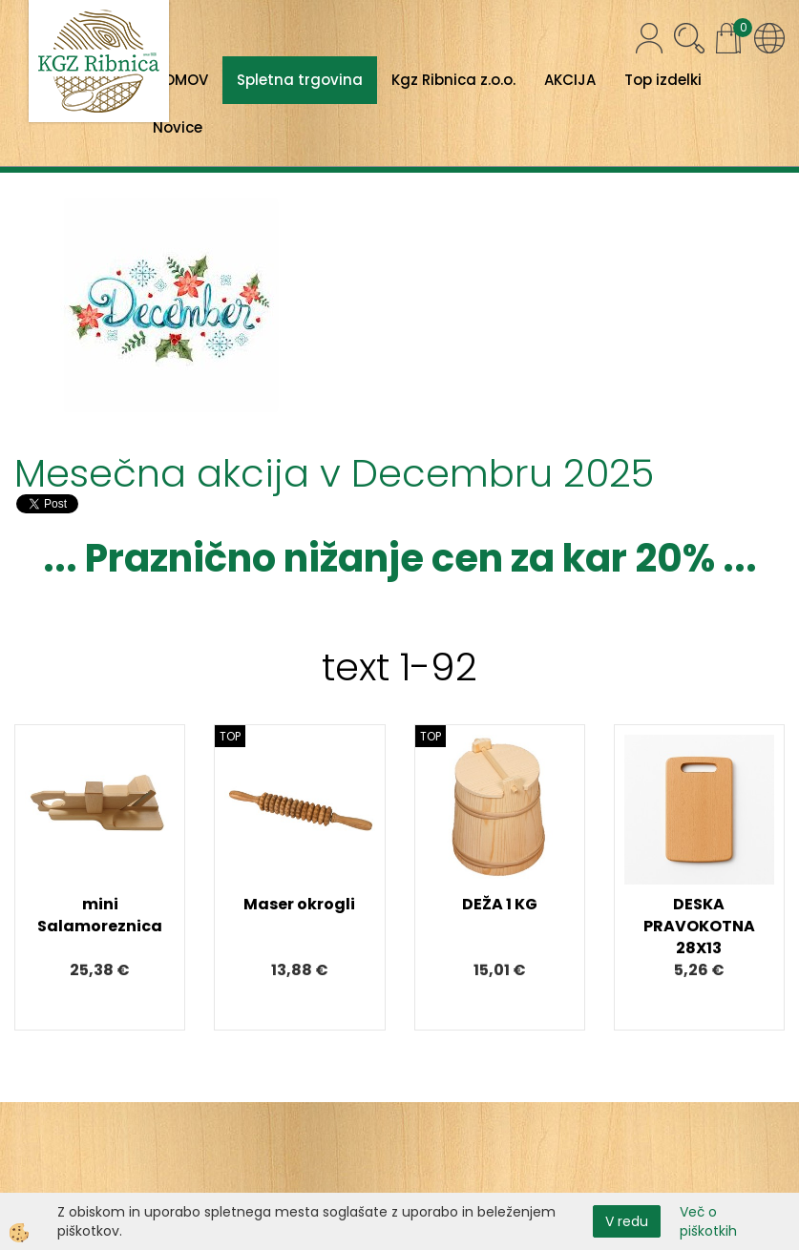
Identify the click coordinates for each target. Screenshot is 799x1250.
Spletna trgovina (300, 80)
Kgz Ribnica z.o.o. (453, 80)
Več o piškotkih (708, 1221)
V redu (626, 1221)
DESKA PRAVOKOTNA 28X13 (699, 926)
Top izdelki (663, 80)
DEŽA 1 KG (499, 904)
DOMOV (180, 80)
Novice (177, 127)
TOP (230, 736)
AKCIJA (570, 80)
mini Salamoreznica (99, 915)
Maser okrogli (299, 904)
